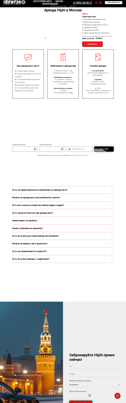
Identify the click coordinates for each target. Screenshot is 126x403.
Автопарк (73, 6)
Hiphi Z (85, 14)
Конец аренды (45, 145)
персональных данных (81, 155)
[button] (113, 2)
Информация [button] (50, 4)
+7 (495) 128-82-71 (82, 2)
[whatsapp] (96, 2)
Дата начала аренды (77, 391)
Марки (59, 1)
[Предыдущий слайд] (16, 26)
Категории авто (42, 1)
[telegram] (100, 2)
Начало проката (18, 145)
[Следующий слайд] (75, 26)
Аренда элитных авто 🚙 (58, 6)
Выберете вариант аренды (80, 381)
